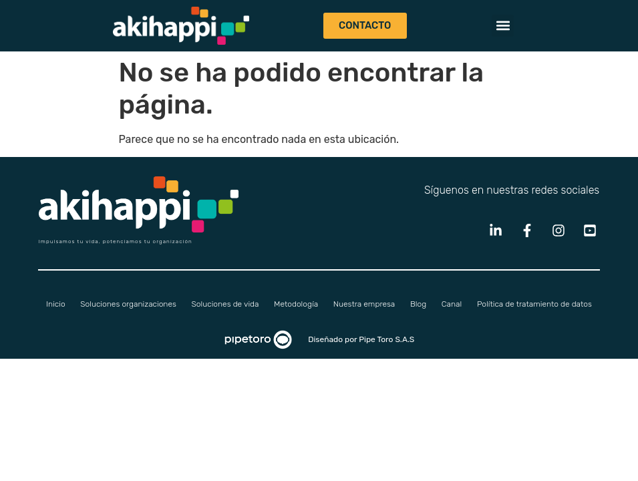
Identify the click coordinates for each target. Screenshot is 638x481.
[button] (503, 26)
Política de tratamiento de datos (534, 304)
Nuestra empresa (364, 304)
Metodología (296, 304)
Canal (452, 304)
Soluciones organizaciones (128, 304)
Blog (418, 304)
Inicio (55, 304)
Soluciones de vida (225, 304)
